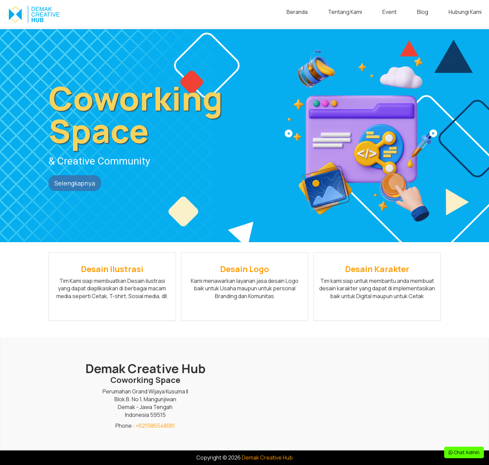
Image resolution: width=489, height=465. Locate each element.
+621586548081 (155, 425)
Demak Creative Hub (267, 457)
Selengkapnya (74, 183)
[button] (432, 135)
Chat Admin (464, 452)
